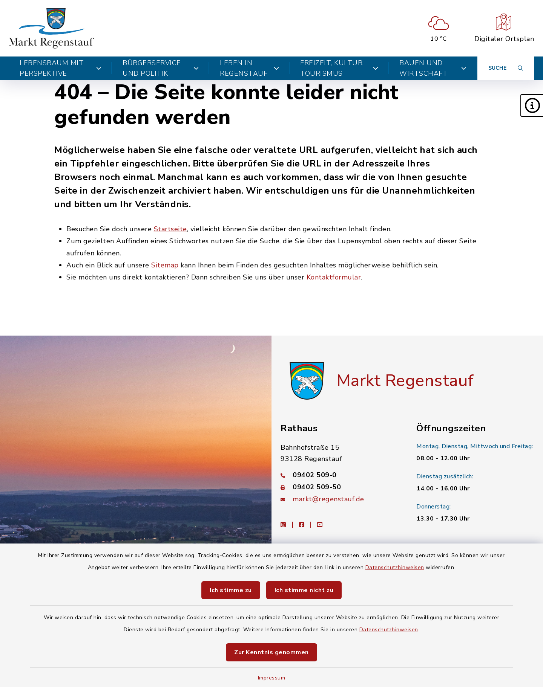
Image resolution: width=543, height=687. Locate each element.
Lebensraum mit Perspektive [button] (60, 68)
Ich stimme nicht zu (304, 590)
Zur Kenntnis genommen (271, 652)
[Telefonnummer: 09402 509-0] (339, 474)
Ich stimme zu (231, 590)
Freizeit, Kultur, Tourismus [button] (339, 68)
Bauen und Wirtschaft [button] (433, 68)
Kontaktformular (334, 277)
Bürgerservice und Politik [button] (161, 68)
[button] (531, 105)
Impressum (271, 677)
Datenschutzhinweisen (394, 567)
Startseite (170, 229)
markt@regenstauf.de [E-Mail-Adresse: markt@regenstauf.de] (328, 499)
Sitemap (165, 265)
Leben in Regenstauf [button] (249, 68)
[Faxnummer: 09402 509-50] (339, 487)
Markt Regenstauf (405, 380)
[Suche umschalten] (505, 68)
